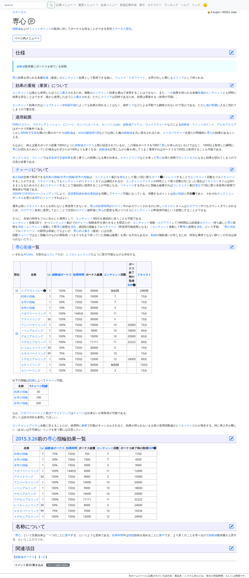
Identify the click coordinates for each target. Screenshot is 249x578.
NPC (37, 198)
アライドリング (30, 319)
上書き (63, 93)
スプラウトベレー (32, 291)
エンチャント (70, 77)
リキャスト (88, 181)
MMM (24, 133)
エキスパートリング (33, 353)
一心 (170, 93)
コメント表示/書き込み (42, 565)
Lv (49, 274)
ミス (131, 105)
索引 (142, 5)
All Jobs (28, 254)
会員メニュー (109, 5)
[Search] (24, 5)
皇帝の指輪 (82, 177)
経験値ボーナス (84, 145)
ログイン (117, 206)
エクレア (52, 254)
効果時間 (103, 206)
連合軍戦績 (91, 193)
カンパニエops (111, 124)
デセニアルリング (32, 336)
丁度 (161, 145)
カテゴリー (155, 5)
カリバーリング (30, 370)
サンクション (225, 193)
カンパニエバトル (88, 124)
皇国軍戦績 (75, 193)
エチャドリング (130, 157)
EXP (130, 285)
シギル (19, 198)
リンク (196, 5)
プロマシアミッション (46, 124)
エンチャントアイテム (140, 181)
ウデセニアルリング (33, 342)
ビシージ (68, 124)
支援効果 (65, 157)
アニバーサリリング (33, 325)
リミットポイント (40, 29)
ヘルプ (185, 5)
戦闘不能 (70, 105)
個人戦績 (18, 177)
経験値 (16, 29)
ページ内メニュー (26, 38)
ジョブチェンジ (52, 105)
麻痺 (84, 425)
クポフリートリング (33, 313)
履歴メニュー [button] (87, 5)
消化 (21, 227)
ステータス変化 (121, 29)
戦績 (153, 235)
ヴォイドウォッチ (156, 124)
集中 (68, 535)
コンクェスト (103, 177)
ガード (156, 177)
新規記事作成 (128, 5)
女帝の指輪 (67, 177)
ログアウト (194, 206)
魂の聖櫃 (211, 105)
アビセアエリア (226, 124)
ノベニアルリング (32, 330)
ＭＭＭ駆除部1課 (88, 133)
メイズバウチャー (174, 133)
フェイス (120, 77)
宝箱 (34, 133)
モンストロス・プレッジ (27, 157)
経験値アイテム (132, 124)
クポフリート (137, 77)
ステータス (19, 12)
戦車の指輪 (52, 177)
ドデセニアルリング (33, 359)
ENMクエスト (21, 124)
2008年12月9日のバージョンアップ (34, 193)
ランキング (171, 5)
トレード (171, 177)
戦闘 (131, 535)
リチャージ (228, 177)
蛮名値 (52, 157)
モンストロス (186, 157)
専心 (15, 77)
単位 (122, 177)
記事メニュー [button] (64, 5)
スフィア (178, 77)
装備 (45, 77)
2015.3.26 (27, 438)
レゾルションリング (78, 254)
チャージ (24, 169)
